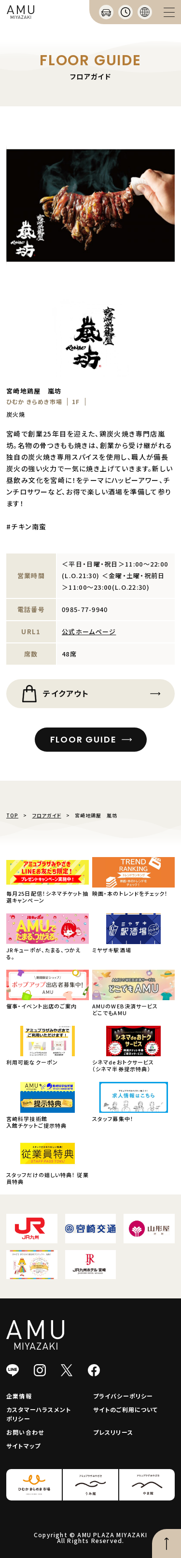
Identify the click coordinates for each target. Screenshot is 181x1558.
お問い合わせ (25, 1432)
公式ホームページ (89, 631)
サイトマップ (23, 1446)
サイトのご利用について (125, 1409)
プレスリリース (113, 1432)
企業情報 (19, 1396)
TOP (12, 815)
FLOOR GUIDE (83, 739)
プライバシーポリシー (123, 1396)
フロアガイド (46, 815)
